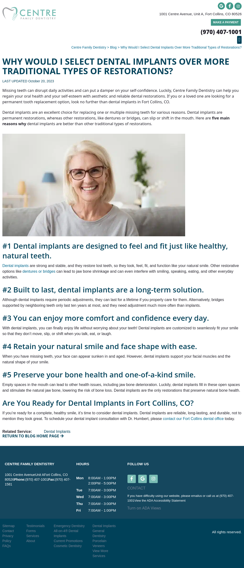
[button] (239, 40)
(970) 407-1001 (36, 479)
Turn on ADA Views (144, 508)
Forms (31, 531)
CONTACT (136, 488)
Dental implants (15, 266)
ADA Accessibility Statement (166, 500)
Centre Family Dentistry (88, 47)
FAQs (6, 546)
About (30, 541)
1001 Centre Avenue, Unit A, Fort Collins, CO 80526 (200, 14)
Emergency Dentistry (69, 526)
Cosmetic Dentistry (67, 546)
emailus (197, 496)
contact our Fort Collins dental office (193, 419)
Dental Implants (57, 432)
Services (32, 536)
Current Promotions (68, 541)
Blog (113, 47)
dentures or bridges (39, 271)
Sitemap (8, 526)
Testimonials (35, 526)
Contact (8, 531)
